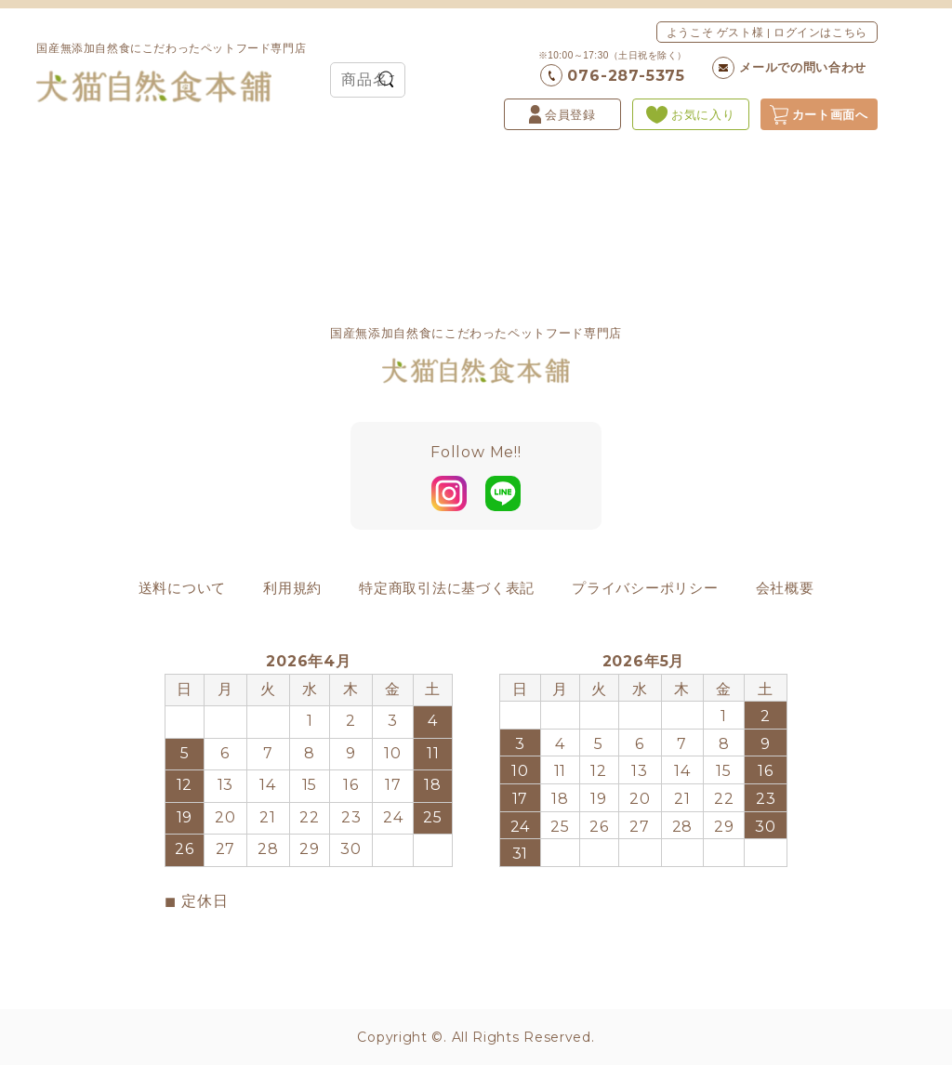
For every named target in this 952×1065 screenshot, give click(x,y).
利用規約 (292, 588)
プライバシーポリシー (645, 588)
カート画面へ (819, 115)
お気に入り (690, 115)
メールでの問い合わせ (789, 68)
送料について (183, 588)
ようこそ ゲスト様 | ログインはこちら (767, 32)
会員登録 (562, 114)
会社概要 (785, 588)
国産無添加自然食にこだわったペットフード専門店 (171, 72)
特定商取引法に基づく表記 (447, 588)
